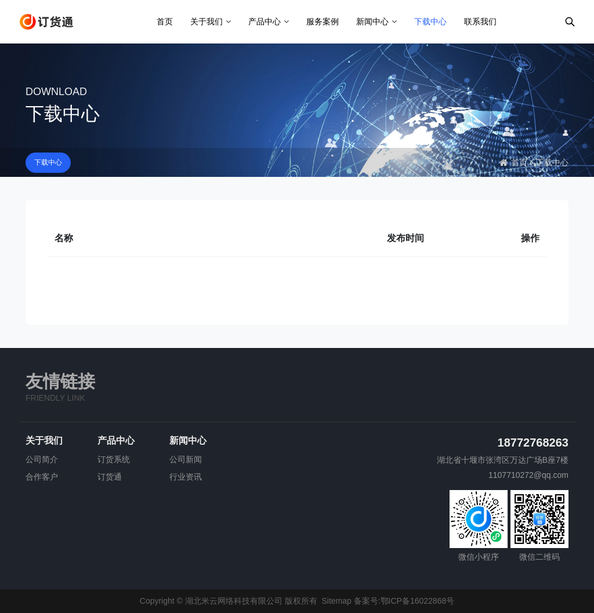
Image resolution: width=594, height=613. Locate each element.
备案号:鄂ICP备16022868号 (404, 600)
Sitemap (336, 600)
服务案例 (322, 21)
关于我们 (206, 21)
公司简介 (42, 459)
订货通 (109, 476)
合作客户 (42, 476)
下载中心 (430, 21)
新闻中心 (372, 21)
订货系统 (113, 459)
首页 (165, 21)
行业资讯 (185, 476)
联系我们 (480, 21)
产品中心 (264, 21)
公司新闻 (185, 459)
